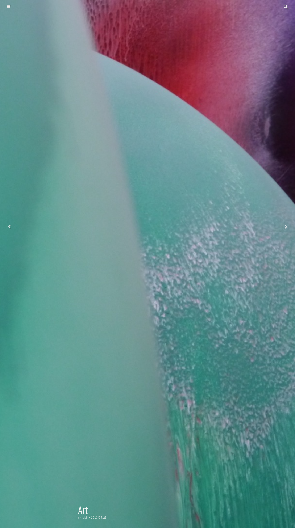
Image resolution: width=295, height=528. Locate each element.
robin (85, 517)
